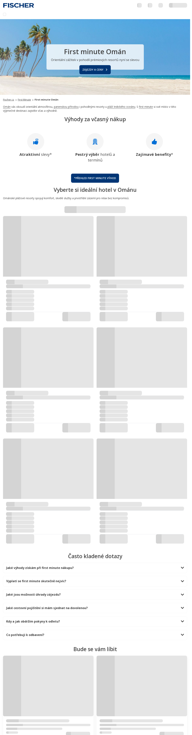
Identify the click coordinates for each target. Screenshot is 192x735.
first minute (146, 106)
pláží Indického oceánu (121, 106)
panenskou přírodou (66, 106)
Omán (7, 106)
